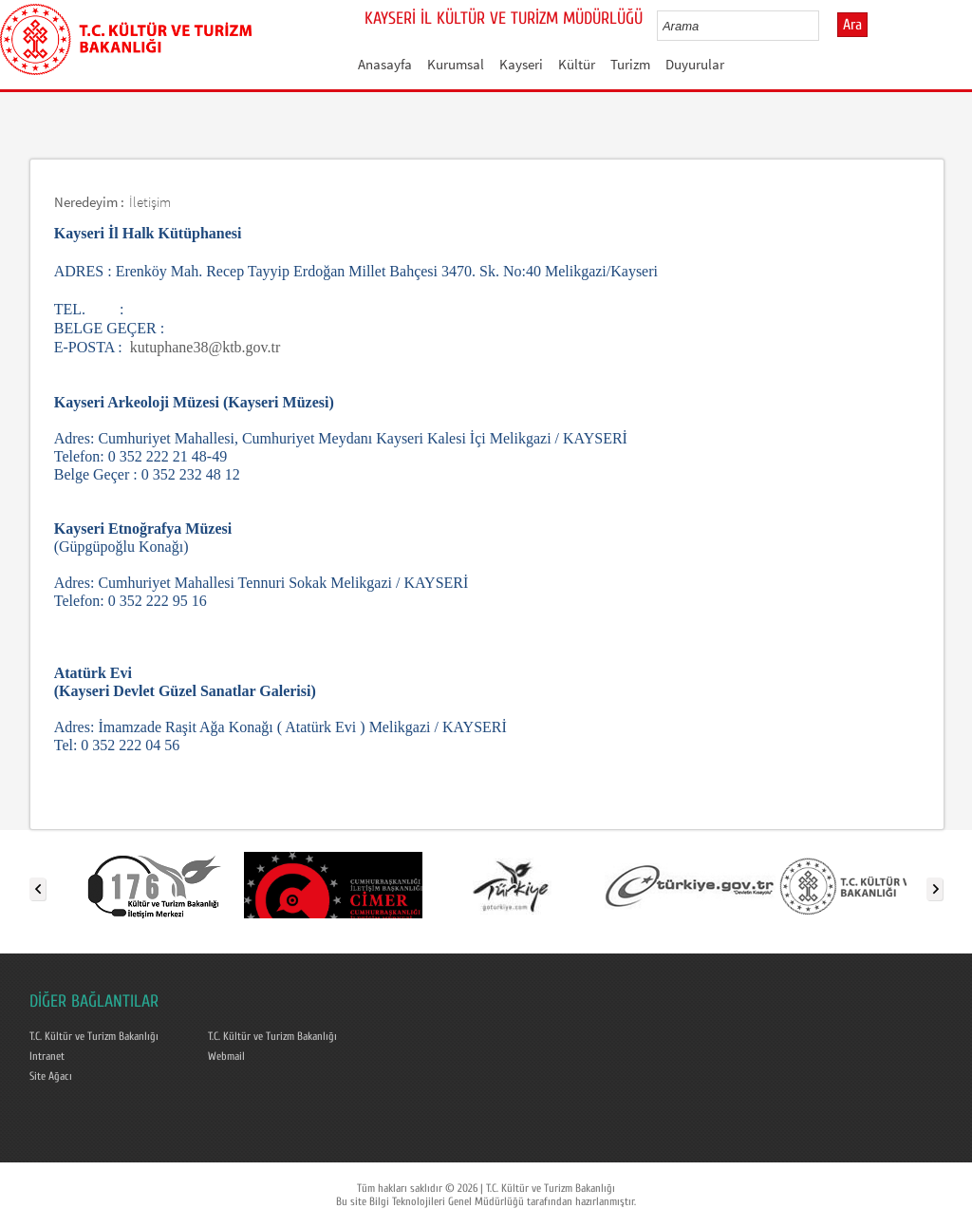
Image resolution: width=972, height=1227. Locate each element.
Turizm (630, 64)
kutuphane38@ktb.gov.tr (205, 347)
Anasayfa (385, 64)
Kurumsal (455, 64)
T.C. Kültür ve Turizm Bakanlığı (94, 1036)
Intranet (47, 1056)
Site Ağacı (50, 1076)
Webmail (226, 1056)
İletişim (150, 202)
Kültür (576, 64)
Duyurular (694, 64)
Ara (852, 24)
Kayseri (521, 64)
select (824, 25)
